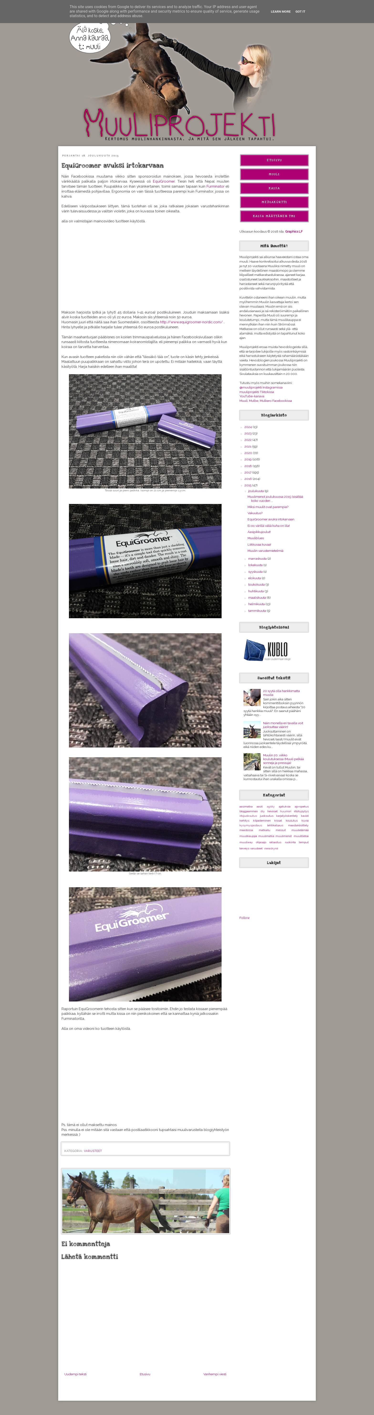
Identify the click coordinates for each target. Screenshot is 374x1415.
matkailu (264, 830)
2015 (248, 485)
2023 (248, 433)
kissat (278, 820)
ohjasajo (261, 842)
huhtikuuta (256, 591)
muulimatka (266, 836)
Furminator (216, 186)
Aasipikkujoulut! (259, 532)
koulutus (292, 820)
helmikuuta (256, 604)
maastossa (246, 830)
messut (281, 830)
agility (271, 806)
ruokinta (290, 842)
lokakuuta (255, 565)
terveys (244, 848)
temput (304, 842)
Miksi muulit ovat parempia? (268, 507)
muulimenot (283, 836)
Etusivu (145, 1374)
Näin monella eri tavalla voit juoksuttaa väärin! (283, 725)
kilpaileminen (262, 820)
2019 (248, 459)
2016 (248, 479)
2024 (248, 427)
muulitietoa (301, 836)
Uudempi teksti (75, 1374)
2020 (248, 453)
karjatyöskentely (287, 815)
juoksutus (266, 815)
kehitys (244, 820)
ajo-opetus (302, 806)
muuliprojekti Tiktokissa (256, 392)
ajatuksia (285, 806)
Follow (244, 918)
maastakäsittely (298, 825)
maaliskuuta (257, 597)
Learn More (281, 11)
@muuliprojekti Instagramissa (261, 387)
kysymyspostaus (250, 825)
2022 (248, 440)
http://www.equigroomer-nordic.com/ (191, 322)
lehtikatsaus (275, 825)
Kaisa (274, 188)
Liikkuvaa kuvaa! (259, 544)
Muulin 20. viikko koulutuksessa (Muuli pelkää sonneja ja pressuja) (283, 759)
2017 (248, 472)
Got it (301, 11)
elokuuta (255, 578)
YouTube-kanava (251, 396)
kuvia (305, 820)
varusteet (93, 1151)
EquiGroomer (164, 181)
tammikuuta (257, 611)
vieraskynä (271, 848)
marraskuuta (257, 558)
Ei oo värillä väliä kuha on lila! (269, 526)
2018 (248, 466)
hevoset (272, 811)
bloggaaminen (248, 811)
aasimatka (246, 806)
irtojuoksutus (248, 815)
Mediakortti (274, 202)
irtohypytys (301, 811)
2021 (248, 446)
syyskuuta (255, 571)
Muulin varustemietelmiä (265, 551)
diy (263, 811)
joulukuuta (256, 491)
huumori (285, 811)
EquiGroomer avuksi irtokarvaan (271, 519)
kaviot (305, 815)
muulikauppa (248, 836)
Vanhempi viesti (214, 1374)
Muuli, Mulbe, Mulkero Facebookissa (265, 401)
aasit (260, 806)
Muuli (274, 174)
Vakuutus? (255, 513)
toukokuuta (256, 584)
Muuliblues (256, 538)
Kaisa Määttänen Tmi (274, 216)
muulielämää (300, 830)
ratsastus (275, 842)
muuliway (246, 842)
